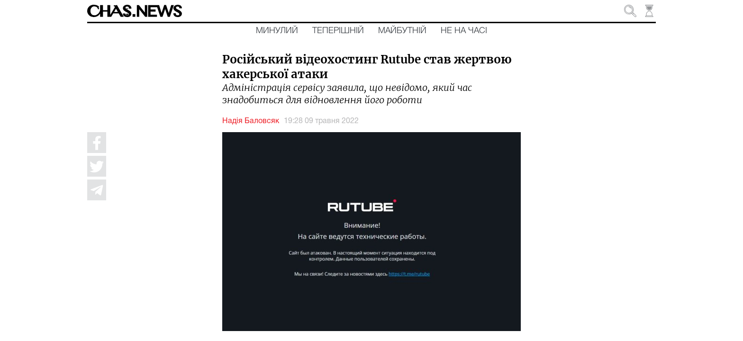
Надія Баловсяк (250, 121)
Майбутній (402, 31)
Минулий (277, 31)
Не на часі (464, 31)
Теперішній (338, 31)
